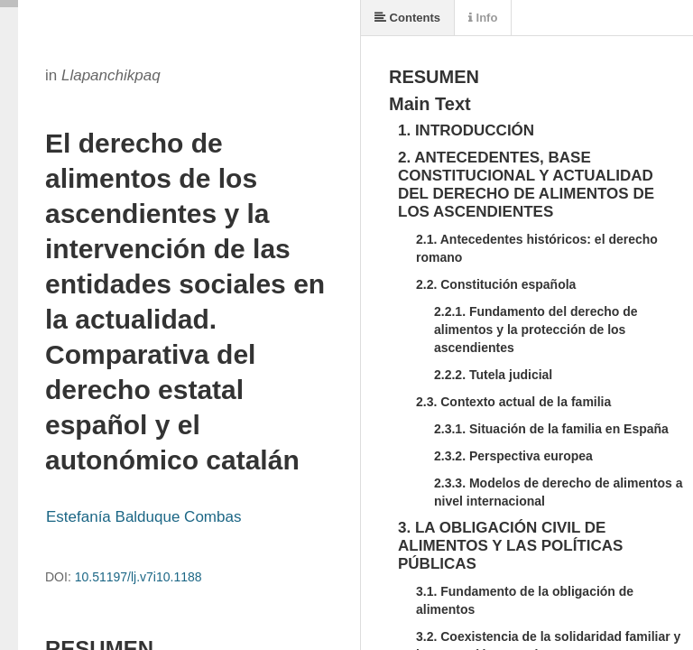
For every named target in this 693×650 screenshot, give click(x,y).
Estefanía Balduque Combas (143, 516)
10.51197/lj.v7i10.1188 (138, 577)
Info (482, 17)
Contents (407, 17)
